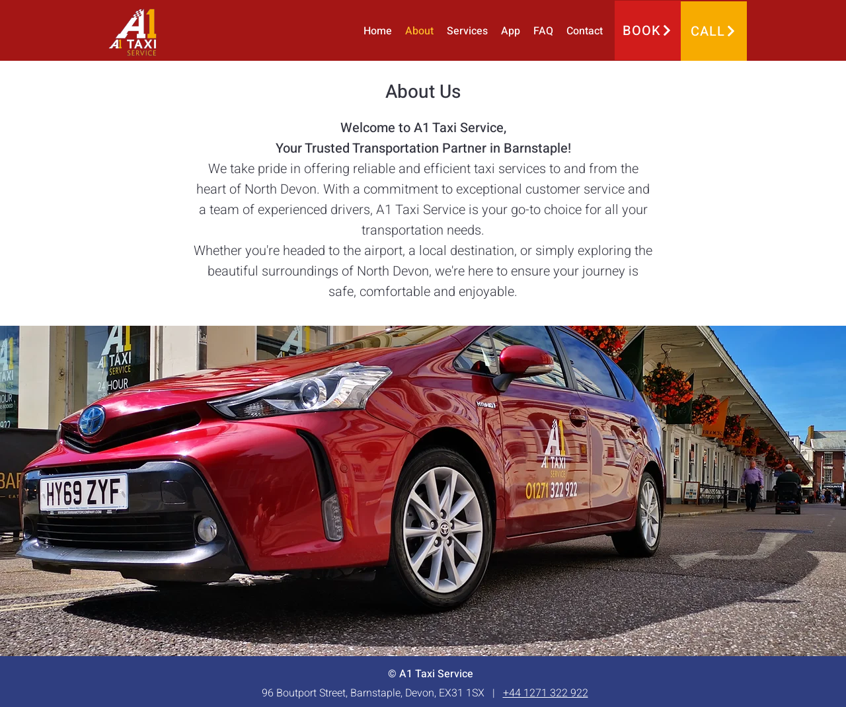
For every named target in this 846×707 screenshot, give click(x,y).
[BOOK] (648, 30)
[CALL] (714, 31)
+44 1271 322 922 (545, 693)
